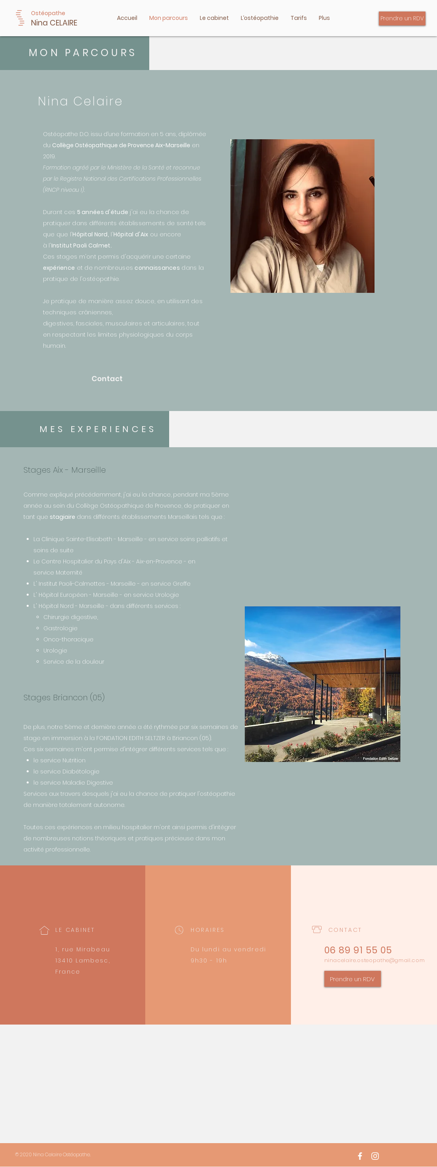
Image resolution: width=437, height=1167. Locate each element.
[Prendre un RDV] (402, 18)
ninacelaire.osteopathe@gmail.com (374, 960)
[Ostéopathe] (50, 13)
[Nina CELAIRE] (75, 23)
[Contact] (109, 379)
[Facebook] (360, 1156)
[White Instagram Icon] (375, 1156)
